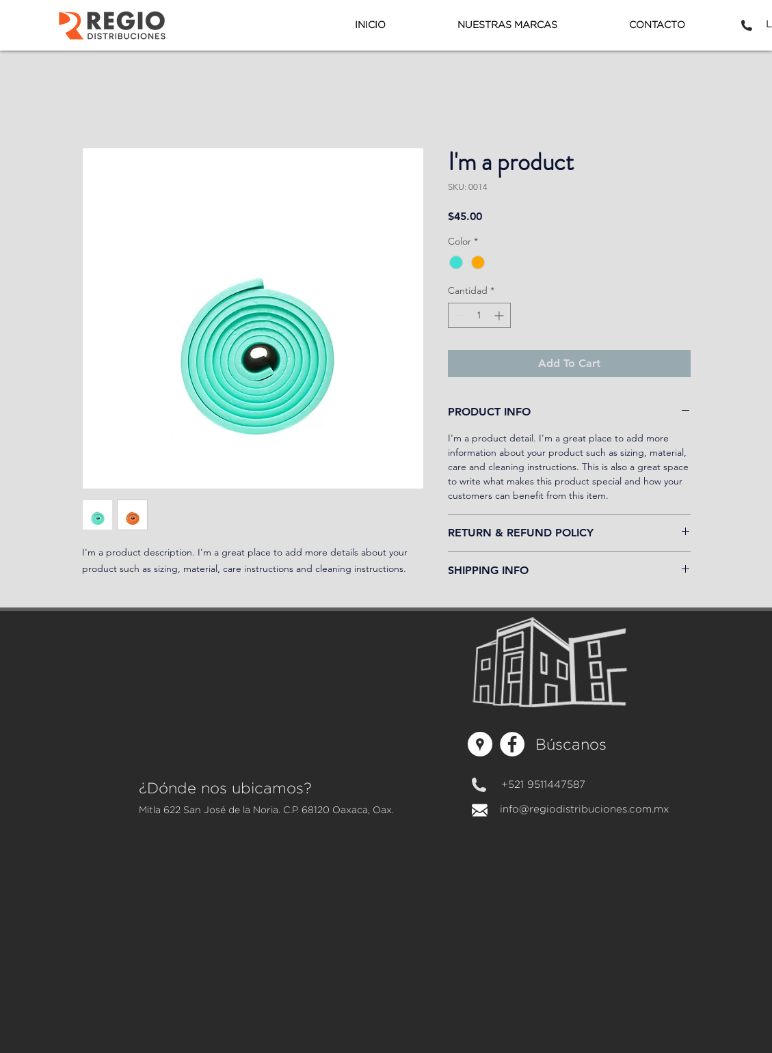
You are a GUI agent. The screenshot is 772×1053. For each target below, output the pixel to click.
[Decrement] (458, 315)
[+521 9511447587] (543, 785)
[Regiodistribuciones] (480, 744)
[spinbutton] (479, 315)
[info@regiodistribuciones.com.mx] (585, 809)
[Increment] (500, 315)
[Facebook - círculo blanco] (512, 744)
